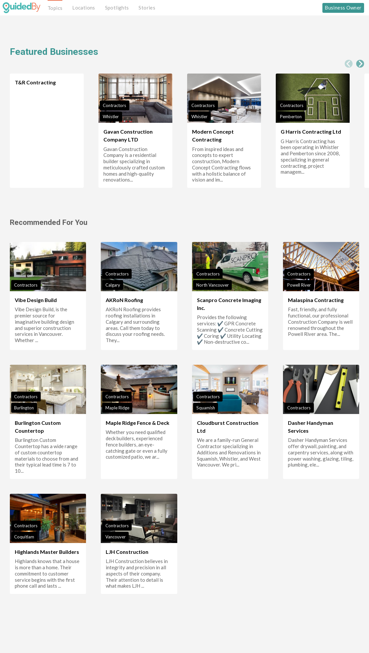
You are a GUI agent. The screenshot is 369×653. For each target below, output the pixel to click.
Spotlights (117, 8)
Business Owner (343, 8)
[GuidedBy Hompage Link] (21, 7)
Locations (83, 8)
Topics (55, 8)
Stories (147, 8)
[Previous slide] (349, 64)
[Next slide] (360, 64)
